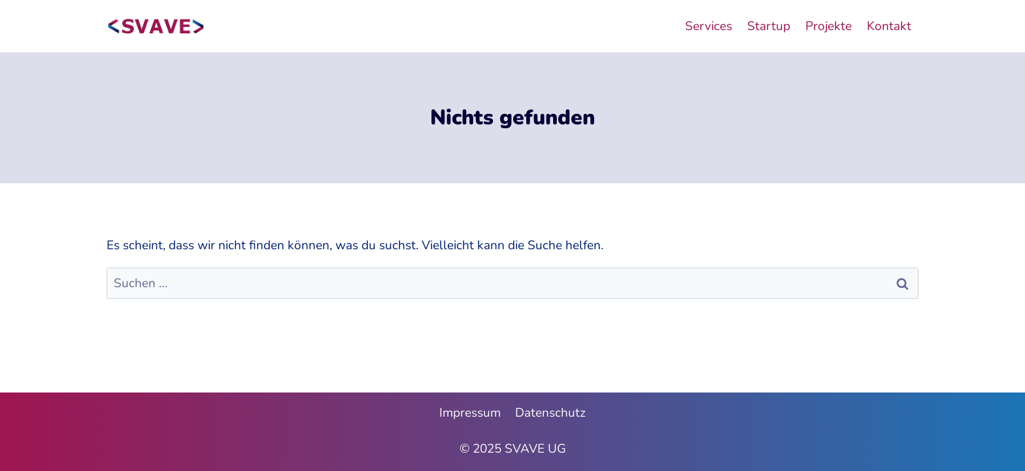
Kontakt (889, 26)
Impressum (470, 412)
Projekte (828, 26)
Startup (768, 26)
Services (708, 26)
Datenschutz (550, 412)
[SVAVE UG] (156, 26)
